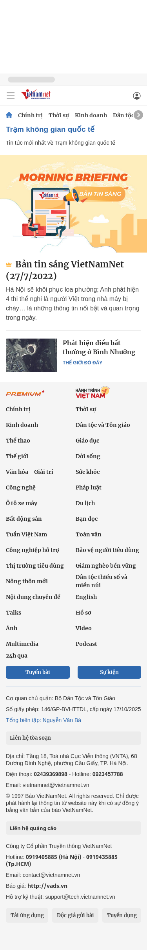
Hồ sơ (83, 612)
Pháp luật (89, 487)
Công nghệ (21, 487)
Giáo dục (87, 440)
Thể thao (18, 440)
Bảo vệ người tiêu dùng (107, 550)
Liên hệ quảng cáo (33, 828)
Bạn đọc (87, 518)
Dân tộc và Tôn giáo (103, 424)
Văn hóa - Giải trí (29, 471)
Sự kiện (109, 672)
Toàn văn (89, 534)
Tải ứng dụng (27, 915)
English (86, 596)
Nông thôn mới (27, 581)
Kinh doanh (91, 115)
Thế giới (17, 456)
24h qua (16, 655)
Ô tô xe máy (21, 503)
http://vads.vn (47, 885)
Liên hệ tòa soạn (30, 738)
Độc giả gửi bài (75, 915)
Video (84, 628)
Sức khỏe (88, 471)
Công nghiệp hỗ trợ (32, 550)
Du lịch (85, 503)
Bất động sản (24, 518)
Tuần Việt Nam (26, 534)
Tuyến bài (37, 672)
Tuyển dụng (122, 915)
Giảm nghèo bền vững (106, 565)
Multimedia (22, 643)
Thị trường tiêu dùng (35, 565)
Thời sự (59, 115)
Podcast (86, 643)
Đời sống (88, 456)
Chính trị (30, 115)
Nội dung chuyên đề (33, 596)
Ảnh (11, 628)
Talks (13, 612)
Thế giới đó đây (82, 363)
